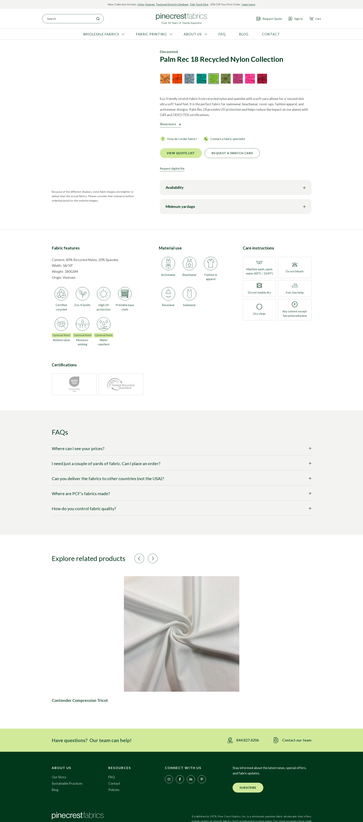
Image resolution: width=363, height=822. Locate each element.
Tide (192, 4)
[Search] (97, 18)
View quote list (181, 153)
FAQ (111, 777)
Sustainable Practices (67, 783)
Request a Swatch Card (232, 153)
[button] (139, 558)
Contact (114, 783)
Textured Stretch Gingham (172, 4)
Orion (140, 4)
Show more (168, 124)
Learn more (248, 4)
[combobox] (67, 18)
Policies (113, 790)
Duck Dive (202, 4)
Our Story (59, 777)
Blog (55, 790)
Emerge (150, 4)
